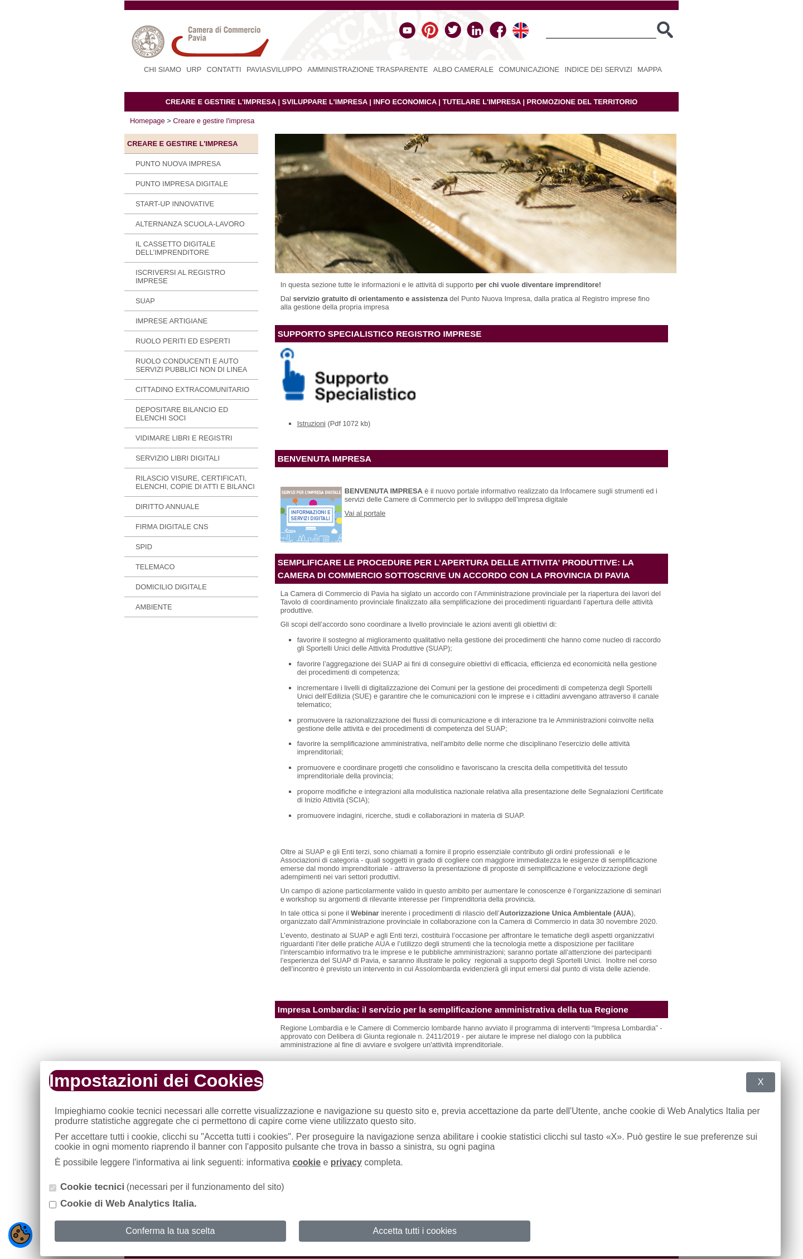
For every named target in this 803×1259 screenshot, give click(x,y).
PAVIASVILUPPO (274, 69)
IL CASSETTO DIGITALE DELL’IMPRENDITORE (175, 248)
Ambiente (154, 607)
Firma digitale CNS (172, 526)
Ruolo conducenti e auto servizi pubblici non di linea (191, 365)
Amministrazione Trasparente (367, 69)
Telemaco (155, 567)
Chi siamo (162, 69)
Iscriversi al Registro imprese (180, 276)
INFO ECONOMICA (404, 102)
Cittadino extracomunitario (192, 389)
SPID (144, 547)
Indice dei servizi (598, 69)
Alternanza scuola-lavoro (190, 224)
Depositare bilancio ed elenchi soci (182, 413)
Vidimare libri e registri (184, 438)
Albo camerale (463, 69)
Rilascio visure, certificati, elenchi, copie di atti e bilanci (195, 482)
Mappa (649, 69)
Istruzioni (311, 423)
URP (193, 69)
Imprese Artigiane (171, 321)
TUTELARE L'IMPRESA (481, 102)
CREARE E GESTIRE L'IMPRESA (221, 102)
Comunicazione (529, 69)
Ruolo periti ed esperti (183, 341)
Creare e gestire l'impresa (213, 121)
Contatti (224, 69)
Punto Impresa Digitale (182, 184)
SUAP (145, 301)
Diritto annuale (167, 506)
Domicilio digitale (171, 587)
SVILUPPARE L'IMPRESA (324, 102)
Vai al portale (365, 513)
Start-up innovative (175, 204)
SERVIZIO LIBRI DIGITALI (178, 458)
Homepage (147, 121)
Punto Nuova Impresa (178, 163)
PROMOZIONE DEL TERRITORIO (582, 102)
